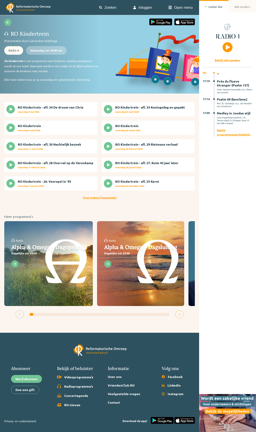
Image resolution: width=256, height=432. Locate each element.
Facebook (172, 377)
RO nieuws (68, 405)
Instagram (172, 394)
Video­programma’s (75, 377)
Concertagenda (72, 396)
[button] (20, 314)
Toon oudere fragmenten (99, 197)
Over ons (115, 377)
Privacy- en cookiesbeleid (20, 421)
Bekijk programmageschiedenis (233, 132)
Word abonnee (26, 379)
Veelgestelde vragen (124, 394)
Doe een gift (25, 390)
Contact (114, 402)
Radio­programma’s (75, 386)
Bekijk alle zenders (227, 60)
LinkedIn (171, 385)
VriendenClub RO (121, 385)
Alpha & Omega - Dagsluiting (140, 247)
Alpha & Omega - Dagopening (48, 247)
